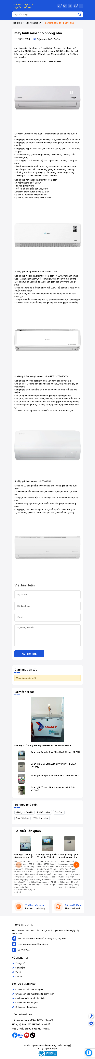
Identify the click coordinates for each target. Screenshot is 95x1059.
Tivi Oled (59, 812)
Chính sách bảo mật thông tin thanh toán (33, 993)
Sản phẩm (18, 967)
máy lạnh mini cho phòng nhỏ (38, 33)
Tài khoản (70, 6)
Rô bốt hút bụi (43, 812)
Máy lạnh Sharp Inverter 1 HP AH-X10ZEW (37, 271)
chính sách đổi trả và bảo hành (28, 998)
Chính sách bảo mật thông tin (27, 989)
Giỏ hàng (75, 6)
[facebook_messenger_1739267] (88, 1052)
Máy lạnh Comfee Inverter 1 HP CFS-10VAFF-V (38, 61)
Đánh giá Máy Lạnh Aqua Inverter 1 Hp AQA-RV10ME (54, 765)
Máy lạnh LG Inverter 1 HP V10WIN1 (34, 481)
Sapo (54, 1048)
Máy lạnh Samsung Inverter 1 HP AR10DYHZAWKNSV (42, 376)
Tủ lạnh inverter (40, 818)
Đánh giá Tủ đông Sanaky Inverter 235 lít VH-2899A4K (43, 745)
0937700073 (24, 949)
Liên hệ (17, 976)
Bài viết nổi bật (24, 692)
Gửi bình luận (29, 653)
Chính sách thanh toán (24, 1007)
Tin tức (17, 972)
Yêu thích (59, 6)
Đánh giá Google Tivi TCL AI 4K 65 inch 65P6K (55, 752)
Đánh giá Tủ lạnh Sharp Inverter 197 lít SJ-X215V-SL (53, 789)
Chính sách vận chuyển (25, 1002)
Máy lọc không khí (24, 812)
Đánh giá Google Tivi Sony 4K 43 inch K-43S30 (55, 775)
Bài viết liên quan (27, 831)
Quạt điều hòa (22, 818)
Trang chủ (18, 963)
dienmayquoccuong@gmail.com (33, 944)
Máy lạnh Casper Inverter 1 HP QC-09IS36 (37, 175)
